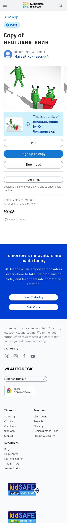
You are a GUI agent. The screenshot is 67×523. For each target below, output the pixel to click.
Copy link (33, 180)
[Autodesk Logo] (18, 369)
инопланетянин (45, 121)
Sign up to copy (33, 154)
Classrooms (40, 416)
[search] (60, 5)
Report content (15, 219)
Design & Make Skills (46, 431)
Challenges (40, 426)
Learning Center (13, 459)
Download (33, 164)
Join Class (33, 307)
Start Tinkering (33, 297)
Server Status (12, 468)
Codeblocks (10, 426)
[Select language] (26, 379)
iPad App (9, 431)
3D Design (10, 416)
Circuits (8, 421)
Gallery (11, 17)
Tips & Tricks (11, 463)
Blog (6, 449)
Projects (38, 421)
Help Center (11, 454)
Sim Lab (9, 436)
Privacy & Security (45, 436)
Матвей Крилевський (31, 56)
